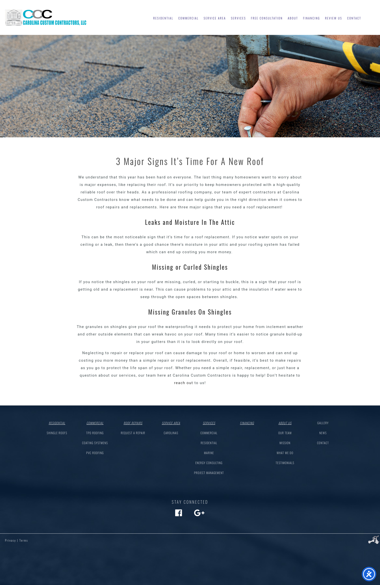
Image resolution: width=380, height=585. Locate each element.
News (323, 433)
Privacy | (11, 540)
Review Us (333, 18)
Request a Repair (133, 433)
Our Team (285, 433)
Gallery (323, 423)
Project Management (209, 473)
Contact (354, 18)
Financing (311, 18)
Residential (163, 18)
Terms (23, 540)
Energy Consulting (209, 463)
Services (238, 18)
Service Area (215, 18)
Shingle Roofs (57, 433)
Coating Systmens (95, 443)
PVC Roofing (95, 453)
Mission (285, 443)
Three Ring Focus (374, 540)
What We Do (285, 453)
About (293, 18)
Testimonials (285, 463)
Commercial (188, 18)
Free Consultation (267, 18)
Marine (209, 453)
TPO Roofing (95, 433)
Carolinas (171, 433)
